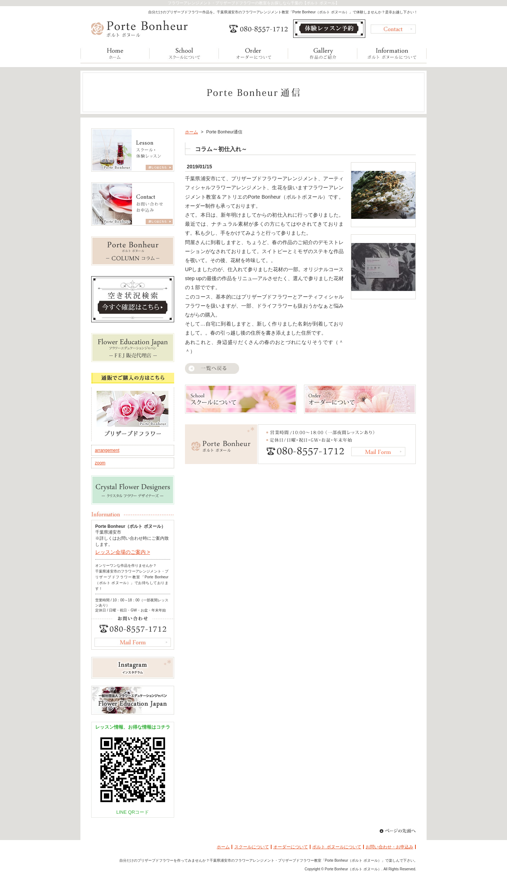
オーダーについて (290, 846)
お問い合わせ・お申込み (389, 846)
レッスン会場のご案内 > (122, 552)
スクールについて (251, 846)
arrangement (107, 450)
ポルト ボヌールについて (336, 846)
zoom (100, 462)
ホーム (191, 131)
